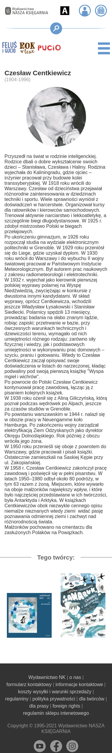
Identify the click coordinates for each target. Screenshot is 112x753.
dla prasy (39, 706)
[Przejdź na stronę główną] (23, 11)
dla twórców (91, 698)
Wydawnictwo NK (46, 677)
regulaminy (16, 698)
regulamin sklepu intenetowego (56, 713)
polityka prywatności (54, 698)
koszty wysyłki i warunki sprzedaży (54, 691)
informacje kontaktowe (79, 684)
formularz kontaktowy (28, 684)
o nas (75, 677)
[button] (64, 10)
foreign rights (66, 706)
